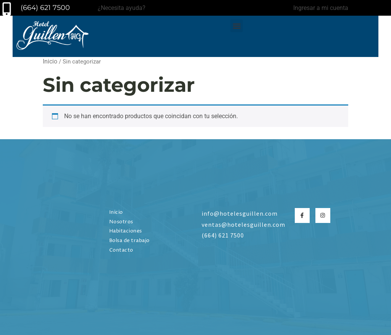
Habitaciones (125, 231)
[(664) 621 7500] (6, 9)
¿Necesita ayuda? (121, 7)
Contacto (121, 250)
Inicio (50, 61)
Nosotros (121, 222)
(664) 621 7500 (43, 7)
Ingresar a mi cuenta (320, 7)
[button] (236, 26)
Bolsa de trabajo (129, 240)
